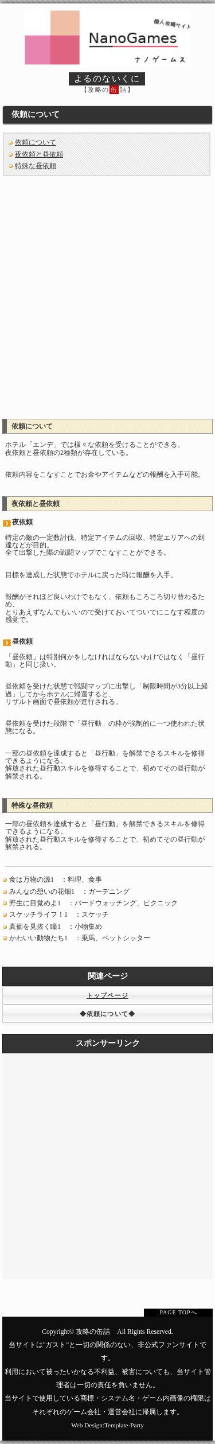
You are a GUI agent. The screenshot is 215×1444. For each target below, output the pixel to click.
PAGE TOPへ (178, 1312)
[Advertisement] (107, 293)
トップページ (107, 995)
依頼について (35, 142)
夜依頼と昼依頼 (39, 154)
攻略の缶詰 (93, 1332)
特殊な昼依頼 (35, 166)
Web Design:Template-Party (107, 1425)
